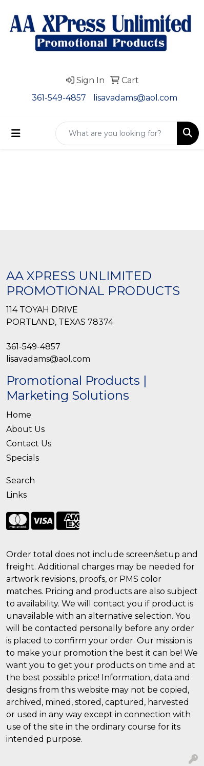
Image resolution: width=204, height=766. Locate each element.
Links (16, 495)
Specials (22, 458)
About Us (25, 429)
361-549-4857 (59, 98)
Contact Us (28, 443)
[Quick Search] (116, 133)
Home (18, 415)
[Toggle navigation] (16, 133)
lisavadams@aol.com (135, 98)
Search (20, 480)
